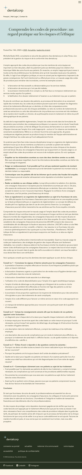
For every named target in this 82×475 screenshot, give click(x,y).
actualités (28, 446)
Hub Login (14, 17)
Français (6, 17)
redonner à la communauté (47, 446)
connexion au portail (11, 446)
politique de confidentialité (28, 451)
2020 (25, 50)
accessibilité (8, 451)
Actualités (32, 50)
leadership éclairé (43, 50)
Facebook (9, 466)
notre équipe (69, 446)
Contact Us (23, 17)
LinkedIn (22, 466)
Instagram (35, 466)
